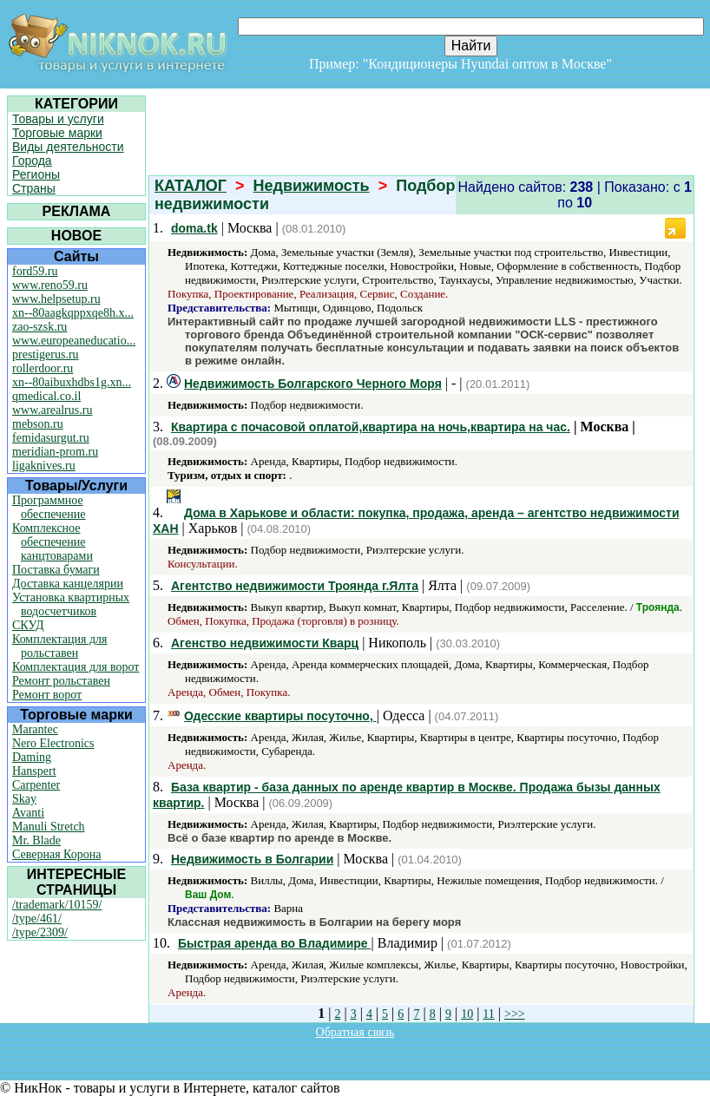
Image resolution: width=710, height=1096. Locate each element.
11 (488, 1014)
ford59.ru (35, 271)
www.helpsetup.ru (56, 298)
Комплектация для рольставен (60, 646)
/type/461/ (37, 918)
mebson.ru (37, 423)
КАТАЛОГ (190, 185)
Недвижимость (311, 185)
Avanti (28, 812)
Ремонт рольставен (61, 680)
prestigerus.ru (45, 354)
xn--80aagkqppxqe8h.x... (73, 312)
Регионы (36, 174)
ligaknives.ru (44, 465)
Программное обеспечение (49, 507)
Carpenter (36, 784)
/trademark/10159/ (57, 904)
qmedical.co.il (46, 396)
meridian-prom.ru (55, 451)
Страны (34, 188)
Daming (31, 757)
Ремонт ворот (47, 694)
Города (32, 160)
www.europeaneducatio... (73, 340)
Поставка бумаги (56, 569)
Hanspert (34, 771)
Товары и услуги (58, 119)
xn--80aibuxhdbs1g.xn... (71, 382)
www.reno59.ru (50, 285)
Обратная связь (355, 1032)
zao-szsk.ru (39, 326)
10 (467, 1014)
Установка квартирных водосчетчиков (70, 604)
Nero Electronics (53, 743)
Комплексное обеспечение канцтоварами (52, 542)
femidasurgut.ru (50, 437)
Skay (24, 798)
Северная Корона (56, 854)
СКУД (27, 625)
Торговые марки (57, 133)
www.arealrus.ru (52, 410)
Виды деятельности (68, 147)
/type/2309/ (40, 932)
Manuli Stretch (48, 826)
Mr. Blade (36, 840)
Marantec (35, 729)
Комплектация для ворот (75, 666)
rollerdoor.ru (42, 368)
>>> (514, 1014)
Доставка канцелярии (67, 583)
